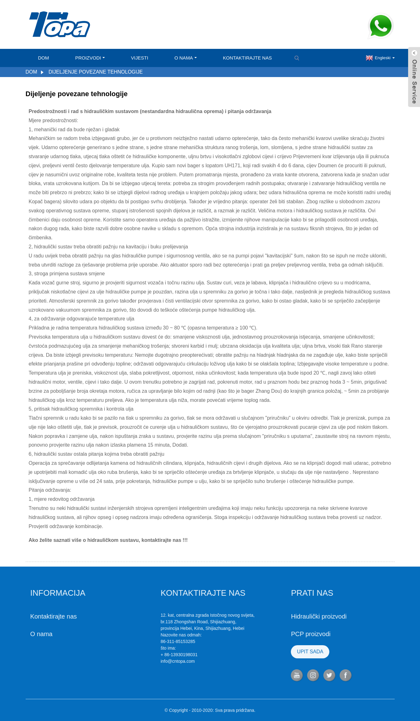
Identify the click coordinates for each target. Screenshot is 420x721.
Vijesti (139, 57)
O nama (186, 58)
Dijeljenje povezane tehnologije (95, 72)
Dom (43, 57)
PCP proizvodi (277, 633)
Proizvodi (90, 58)
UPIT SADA (277, 651)
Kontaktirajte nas (247, 57)
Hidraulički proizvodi (286, 616)
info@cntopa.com (145, 661)
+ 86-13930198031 (146, 654)
